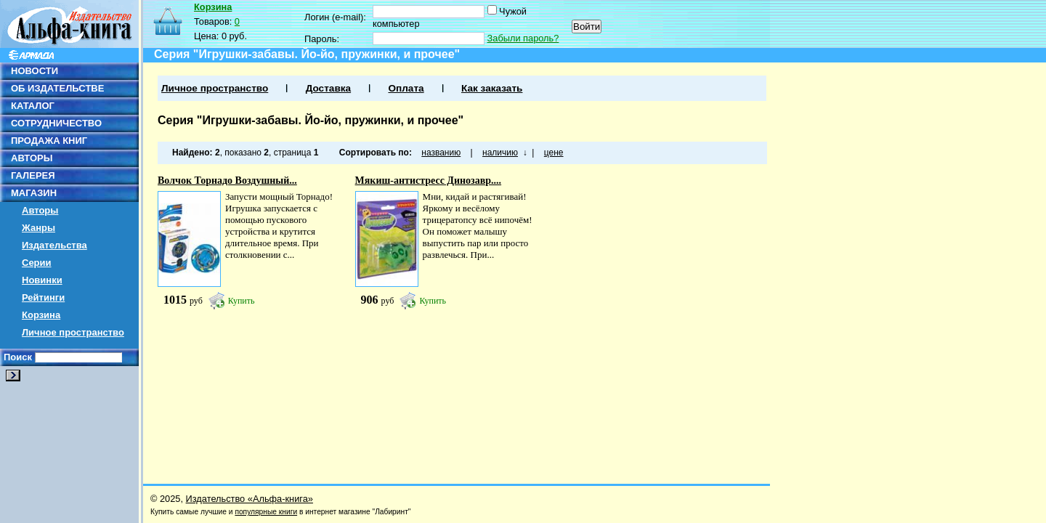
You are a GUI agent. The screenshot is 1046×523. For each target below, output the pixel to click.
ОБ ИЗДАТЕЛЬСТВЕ (57, 88)
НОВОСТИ (34, 70)
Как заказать (491, 88)
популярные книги (266, 512)
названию (441, 152)
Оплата (405, 88)
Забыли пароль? (523, 38)
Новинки (42, 280)
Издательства (54, 245)
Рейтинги (43, 297)
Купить (241, 301)
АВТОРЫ (31, 158)
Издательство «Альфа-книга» (249, 498)
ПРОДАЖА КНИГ (49, 140)
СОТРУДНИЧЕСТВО (56, 123)
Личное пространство (73, 332)
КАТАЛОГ (32, 105)
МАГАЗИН (34, 192)
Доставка (328, 88)
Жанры (38, 227)
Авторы (40, 210)
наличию (500, 152)
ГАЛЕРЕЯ (33, 175)
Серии (37, 262)
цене (554, 152)
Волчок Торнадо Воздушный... (227, 180)
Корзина (41, 314)
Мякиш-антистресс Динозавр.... (428, 180)
